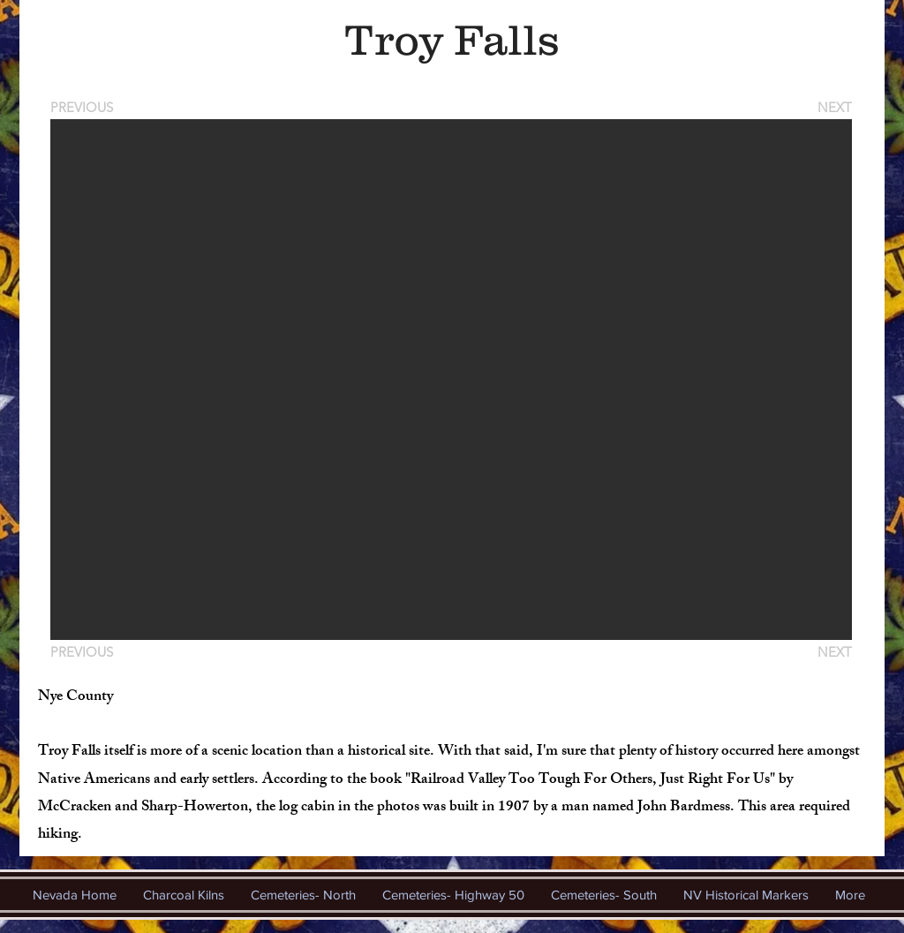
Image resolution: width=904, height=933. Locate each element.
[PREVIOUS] (84, 107)
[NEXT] (833, 107)
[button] (451, 379)
